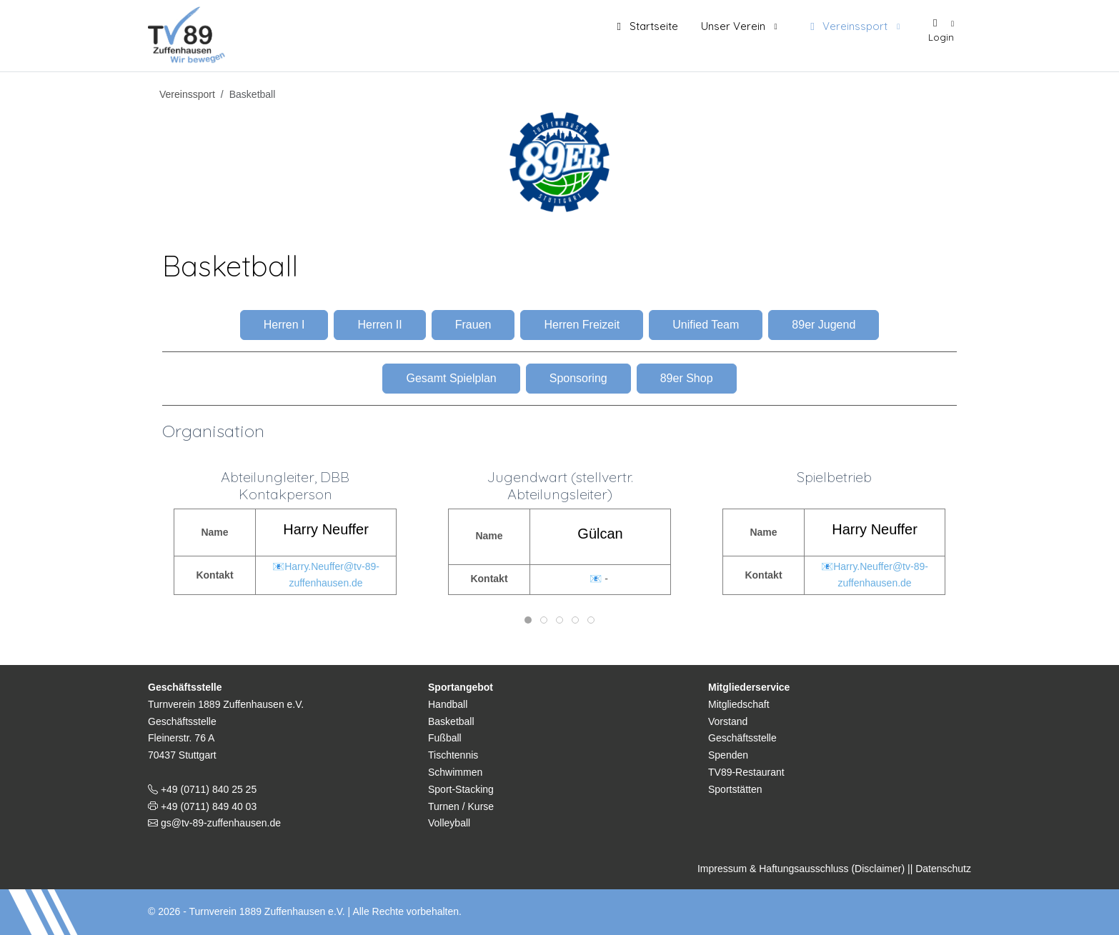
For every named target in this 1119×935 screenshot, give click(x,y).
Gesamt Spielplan (451, 378)
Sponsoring (578, 378)
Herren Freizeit (582, 325)
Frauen (473, 325)
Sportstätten (735, 789)
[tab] (528, 620)
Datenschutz (943, 868)
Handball (447, 704)
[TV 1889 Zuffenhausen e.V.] (190, 32)
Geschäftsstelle (742, 738)
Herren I (284, 325)
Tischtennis (453, 755)
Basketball (451, 721)
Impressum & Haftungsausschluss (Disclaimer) (801, 868)
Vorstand (727, 721)
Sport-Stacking (461, 789)
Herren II (379, 325)
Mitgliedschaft (739, 704)
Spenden (728, 755)
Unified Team (705, 325)
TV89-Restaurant (746, 772)
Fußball (445, 738)
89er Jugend (823, 325)
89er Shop (686, 378)
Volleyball (449, 823)
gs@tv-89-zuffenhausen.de (219, 823)
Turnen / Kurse (461, 806)
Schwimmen (455, 772)
